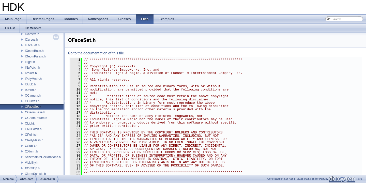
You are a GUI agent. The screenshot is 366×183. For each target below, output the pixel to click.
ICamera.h (32, 34)
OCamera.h (33, 95)
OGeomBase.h (35, 112)
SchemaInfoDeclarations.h (43, 157)
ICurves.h (31, 39)
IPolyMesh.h (33, 79)
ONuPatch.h (33, 129)
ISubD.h (30, 84)
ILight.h (30, 62)
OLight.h (30, 123)
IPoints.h (31, 73)
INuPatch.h (32, 67)
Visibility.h (31, 162)
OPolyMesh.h (34, 140)
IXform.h (30, 90)
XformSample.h (35, 174)
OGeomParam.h (36, 118)
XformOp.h (32, 168)
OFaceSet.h (33, 107)
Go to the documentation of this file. (96, 53)
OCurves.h (32, 101)
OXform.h (31, 151)
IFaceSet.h (32, 45)
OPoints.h (31, 134)
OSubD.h (31, 146)
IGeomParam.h (35, 56)
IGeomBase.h (34, 51)
